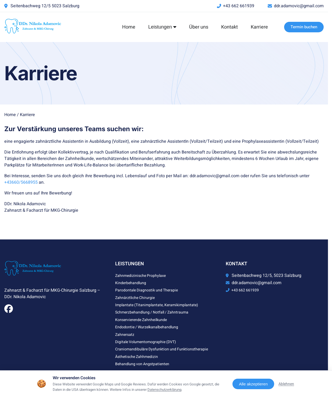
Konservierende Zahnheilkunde (141, 320)
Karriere (259, 27)
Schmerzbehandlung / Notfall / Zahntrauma (151, 312)
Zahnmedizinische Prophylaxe (140, 275)
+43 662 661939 (238, 6)
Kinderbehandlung (130, 283)
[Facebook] (8, 311)
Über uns (198, 27)
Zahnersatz (124, 334)
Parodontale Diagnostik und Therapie (146, 290)
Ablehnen (286, 384)
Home (128, 27)
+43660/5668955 (21, 182)
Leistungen (162, 27)
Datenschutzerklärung (164, 389)
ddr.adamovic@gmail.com (299, 6)
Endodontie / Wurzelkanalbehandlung (146, 327)
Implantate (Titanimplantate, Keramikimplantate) (156, 305)
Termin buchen (304, 27)
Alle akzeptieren (253, 384)
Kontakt (229, 27)
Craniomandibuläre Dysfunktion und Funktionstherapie (161, 349)
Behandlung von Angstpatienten (142, 364)
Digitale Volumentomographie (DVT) (145, 342)
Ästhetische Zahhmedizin (136, 357)
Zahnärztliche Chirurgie (135, 298)
